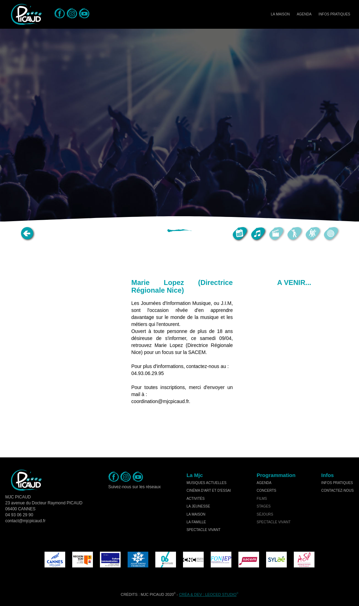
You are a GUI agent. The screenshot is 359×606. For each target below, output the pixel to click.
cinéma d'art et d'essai (209, 490)
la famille (196, 522)
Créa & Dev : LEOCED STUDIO (207, 594)
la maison (196, 514)
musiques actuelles (206, 483)
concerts (266, 490)
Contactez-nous (337, 490)
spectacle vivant (204, 530)
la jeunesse (198, 506)
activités (196, 499)
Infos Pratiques (334, 14)
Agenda (304, 14)
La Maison (280, 14)
